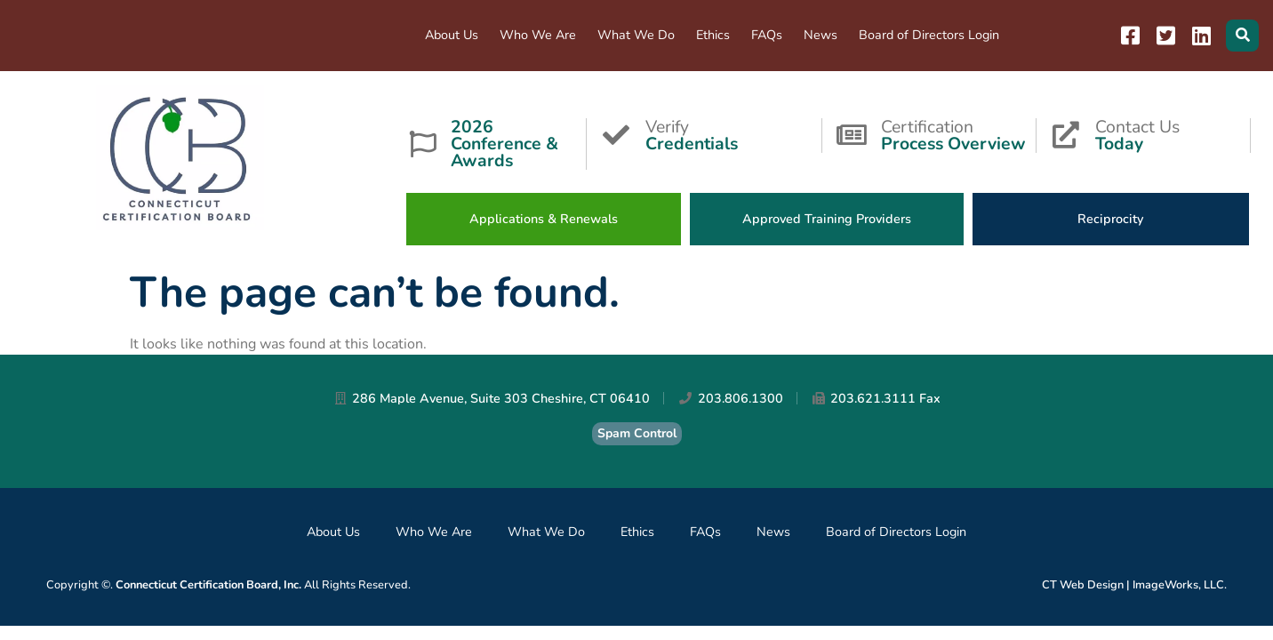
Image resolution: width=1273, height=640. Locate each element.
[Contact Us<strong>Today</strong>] (1066, 135)
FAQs (766, 35)
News (820, 35)
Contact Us (1172, 134)
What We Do (636, 35)
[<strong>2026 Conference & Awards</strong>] (423, 144)
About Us (451, 35)
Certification (958, 134)
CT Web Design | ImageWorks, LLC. (1134, 585)
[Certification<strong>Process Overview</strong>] (851, 135)
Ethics (713, 35)
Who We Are (538, 35)
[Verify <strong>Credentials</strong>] (616, 135)
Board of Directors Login (929, 35)
